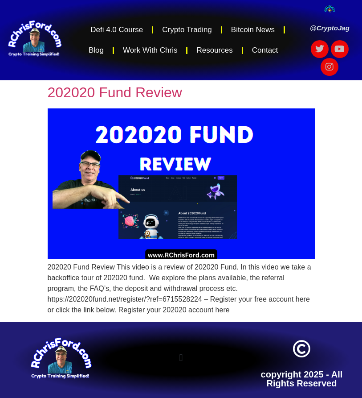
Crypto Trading (187, 29)
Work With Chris (150, 50)
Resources (214, 50)
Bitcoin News (253, 29)
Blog (96, 50)
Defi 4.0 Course (116, 29)
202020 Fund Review (115, 92)
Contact (265, 50)
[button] (181, 357)
